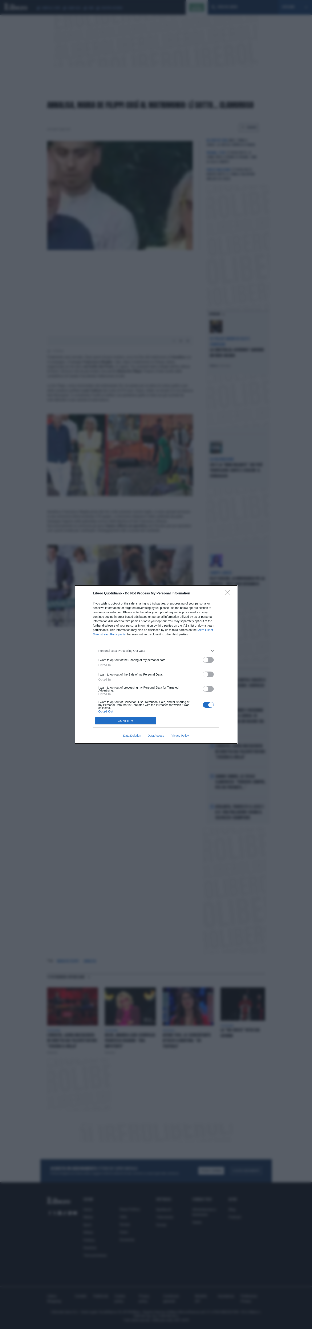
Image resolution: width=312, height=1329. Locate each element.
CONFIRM (126, 720)
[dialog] (156, 664)
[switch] (208, 660)
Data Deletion (132, 735)
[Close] (229, 594)
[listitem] (156, 650)
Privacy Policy (179, 735)
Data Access (155, 735)
